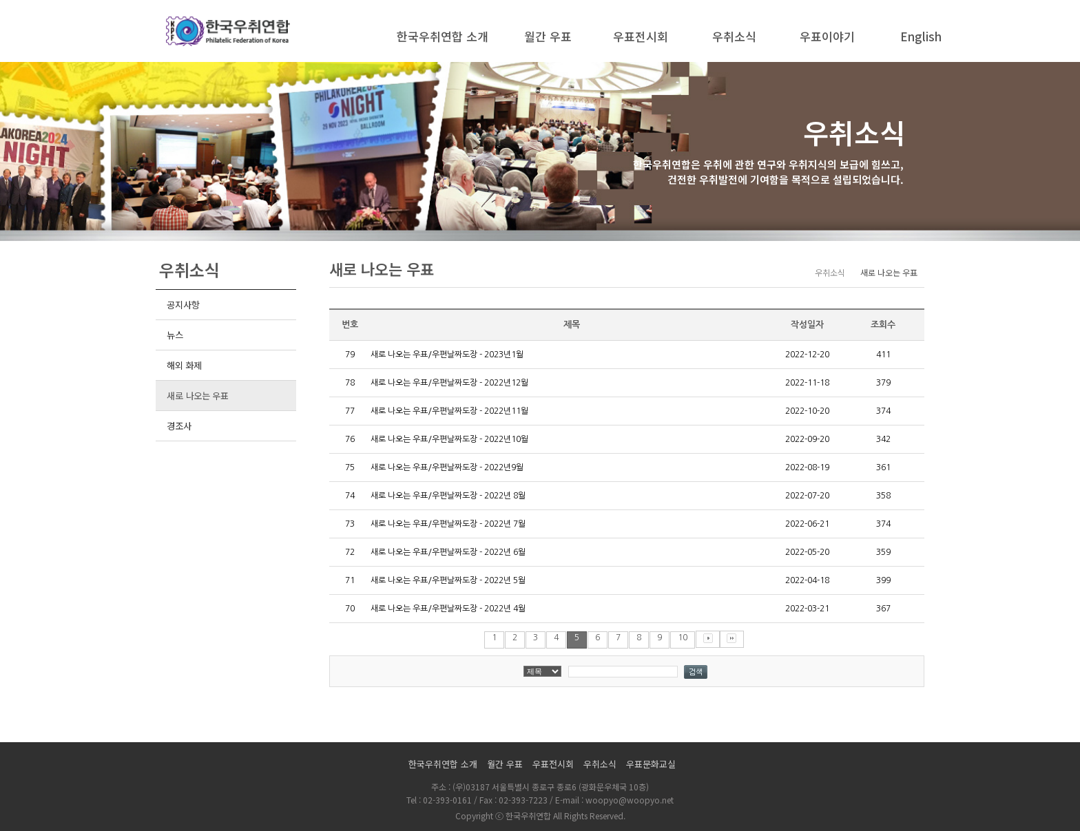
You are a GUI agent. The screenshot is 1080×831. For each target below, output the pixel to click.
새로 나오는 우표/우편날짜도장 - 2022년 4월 (448, 608)
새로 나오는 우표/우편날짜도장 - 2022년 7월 (448, 524)
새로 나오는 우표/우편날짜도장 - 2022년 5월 (448, 580)
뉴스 (175, 334)
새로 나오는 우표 (198, 395)
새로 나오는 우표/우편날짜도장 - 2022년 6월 (448, 552)
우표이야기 (827, 36)
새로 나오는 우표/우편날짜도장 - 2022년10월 (449, 439)
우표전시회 (640, 36)
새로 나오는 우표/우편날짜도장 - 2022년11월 (449, 411)
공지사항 (183, 304)
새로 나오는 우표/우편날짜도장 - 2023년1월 (447, 354)
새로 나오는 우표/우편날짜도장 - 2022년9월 (447, 467)
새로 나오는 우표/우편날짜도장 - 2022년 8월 (448, 496)
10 (682, 637)
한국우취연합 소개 (442, 36)
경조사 (179, 425)
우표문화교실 (651, 763)
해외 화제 (184, 365)
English (921, 36)
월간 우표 (548, 36)
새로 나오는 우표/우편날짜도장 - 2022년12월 (449, 383)
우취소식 (734, 36)
